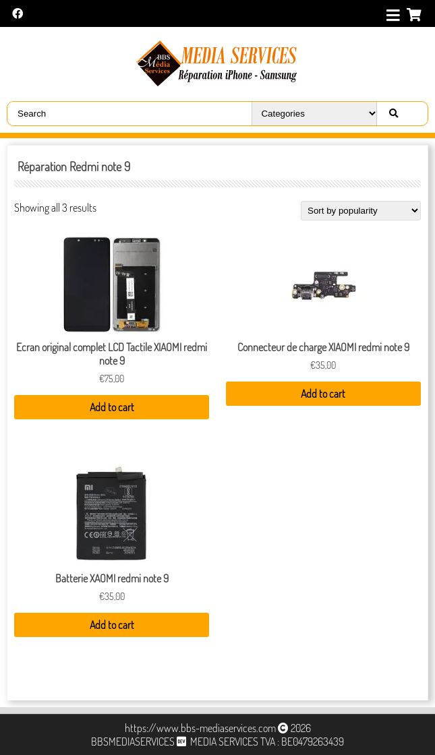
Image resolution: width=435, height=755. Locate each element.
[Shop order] (361, 210)
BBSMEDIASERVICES (133, 741)
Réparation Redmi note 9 (74, 166)
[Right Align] (393, 113)
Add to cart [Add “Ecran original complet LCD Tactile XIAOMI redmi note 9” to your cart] (112, 407)
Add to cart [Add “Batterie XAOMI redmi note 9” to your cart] (112, 625)
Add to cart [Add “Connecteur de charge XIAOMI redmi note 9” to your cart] (323, 393)
